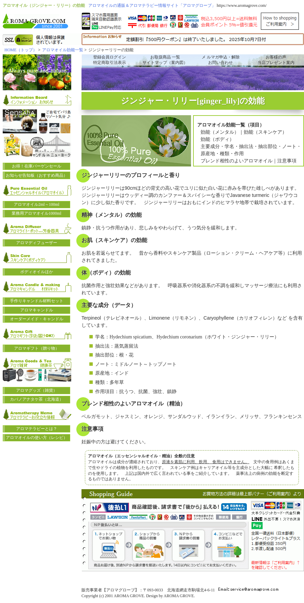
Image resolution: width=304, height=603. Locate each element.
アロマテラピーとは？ (36, 428)
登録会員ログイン (109, 57)
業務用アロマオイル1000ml (36, 213)
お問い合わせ (220, 62)
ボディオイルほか (36, 271)
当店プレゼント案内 (275, 62)
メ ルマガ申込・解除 (221, 57)
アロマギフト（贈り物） (36, 348)
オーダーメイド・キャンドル (36, 319)
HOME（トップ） (20, 50)
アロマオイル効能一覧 (62, 50)
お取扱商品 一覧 (165, 57)
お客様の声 (276, 57)
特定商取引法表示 (109, 62)
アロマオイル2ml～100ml (36, 204)
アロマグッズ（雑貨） (36, 390)
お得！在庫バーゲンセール (36, 166)
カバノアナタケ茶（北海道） (36, 399)
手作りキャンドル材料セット (36, 300)
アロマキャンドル (36, 310)
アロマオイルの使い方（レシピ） (36, 437)
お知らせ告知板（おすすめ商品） (36, 175)
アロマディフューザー (36, 242)
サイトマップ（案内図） (165, 62)
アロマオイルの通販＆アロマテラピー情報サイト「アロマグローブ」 (152, 5)
